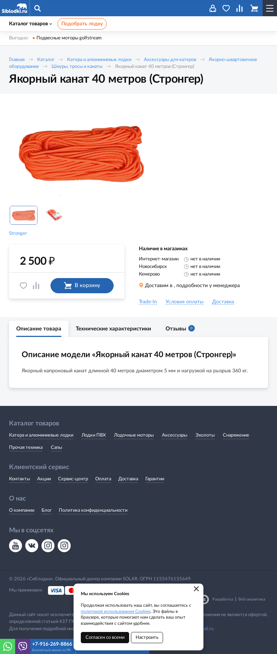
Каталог (45, 59)
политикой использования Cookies (115, 611)
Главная (17, 59)
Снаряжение (236, 435)
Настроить (147, 637)
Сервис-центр (73, 479)
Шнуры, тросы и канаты (77, 66)
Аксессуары (174, 435)
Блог (46, 510)
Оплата (103, 479)
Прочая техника (26, 447)
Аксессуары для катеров (170, 59)
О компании (21, 510)
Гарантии (154, 479)
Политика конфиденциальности (93, 510)
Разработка (222, 599)
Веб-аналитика (251, 599)
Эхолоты (205, 435)
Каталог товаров (30, 23)
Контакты (19, 479)
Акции (44, 479)
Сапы (56, 447)
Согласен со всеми (104, 637)
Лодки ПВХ (94, 435)
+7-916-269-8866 (52, 644)
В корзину (82, 286)
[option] (81, 153)
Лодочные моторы (134, 435)
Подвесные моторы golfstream (69, 38)
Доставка (128, 479)
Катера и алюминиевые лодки (99, 59)
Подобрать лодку (82, 23)
